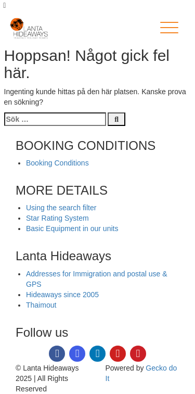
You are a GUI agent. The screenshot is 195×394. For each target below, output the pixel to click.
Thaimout (41, 305)
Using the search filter (61, 208)
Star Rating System (57, 218)
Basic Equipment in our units (72, 228)
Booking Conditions (57, 163)
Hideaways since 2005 (62, 294)
